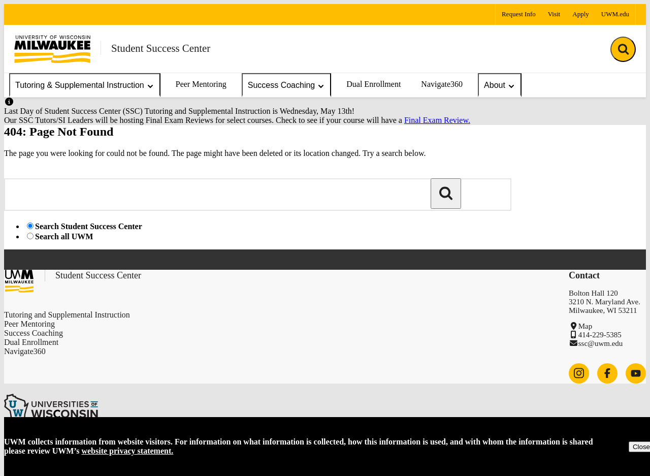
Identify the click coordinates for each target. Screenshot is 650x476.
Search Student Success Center (88, 226)
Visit (554, 14)
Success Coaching (287, 85)
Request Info (519, 14)
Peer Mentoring (201, 84)
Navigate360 (442, 84)
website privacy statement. (127, 451)
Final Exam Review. (437, 120)
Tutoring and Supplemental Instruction (67, 314)
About (499, 85)
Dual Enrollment (373, 84)
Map (585, 326)
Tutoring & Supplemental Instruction (84, 85)
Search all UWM (64, 236)
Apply (580, 14)
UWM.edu (615, 14)
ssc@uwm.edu (600, 343)
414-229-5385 (600, 335)
